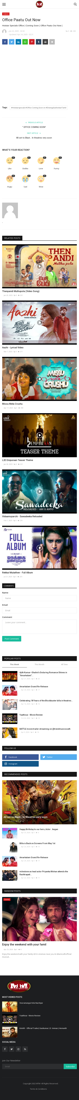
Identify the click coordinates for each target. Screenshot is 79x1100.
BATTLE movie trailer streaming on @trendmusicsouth (44, 729)
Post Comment (12, 638)
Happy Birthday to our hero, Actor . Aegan (38, 829)
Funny (56, 168)
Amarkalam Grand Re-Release (33, 686)
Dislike (25, 168)
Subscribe (70, 1066)
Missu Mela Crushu (12, 403)
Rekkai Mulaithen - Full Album (17, 572)
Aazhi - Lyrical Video (13, 347)
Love (41, 168)
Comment (7, 617)
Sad (25, 186)
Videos (5, 14)
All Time (64, 664)
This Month (39, 664)
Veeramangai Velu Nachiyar (31, 1003)
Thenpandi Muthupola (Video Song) (20, 291)
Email (5, 605)
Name (5, 592)
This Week (14, 664)
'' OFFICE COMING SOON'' (34, 127)
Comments (9, 585)
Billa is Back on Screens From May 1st (37, 843)
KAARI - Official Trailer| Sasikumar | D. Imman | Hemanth (43, 1028)
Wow (41, 186)
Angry (9, 186)
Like (9, 168)
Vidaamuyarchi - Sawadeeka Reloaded (22, 516)
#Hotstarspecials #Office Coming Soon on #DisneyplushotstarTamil (38, 107)
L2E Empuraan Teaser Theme (17, 460)
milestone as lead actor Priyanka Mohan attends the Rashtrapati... (43, 873)
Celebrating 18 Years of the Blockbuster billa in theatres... (46, 700)
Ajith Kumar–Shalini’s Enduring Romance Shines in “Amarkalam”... (43, 674)
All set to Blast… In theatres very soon (34, 137)
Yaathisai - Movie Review (31, 715)
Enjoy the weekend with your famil (24, 944)
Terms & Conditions (38, 1089)
